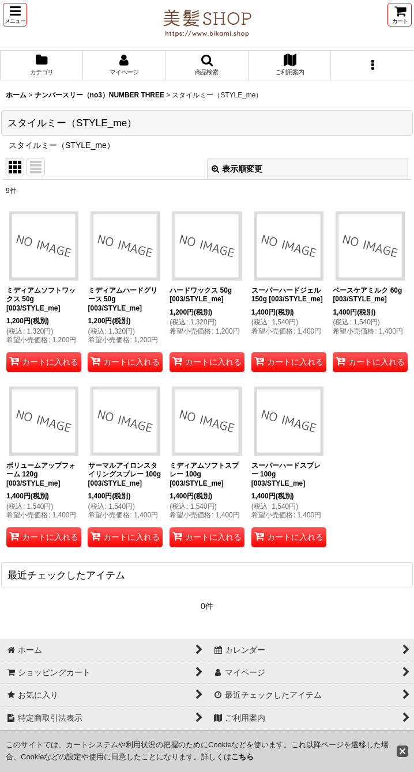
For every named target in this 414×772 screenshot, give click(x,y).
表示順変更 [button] (237, 168)
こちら (242, 756)
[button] (15, 15)
